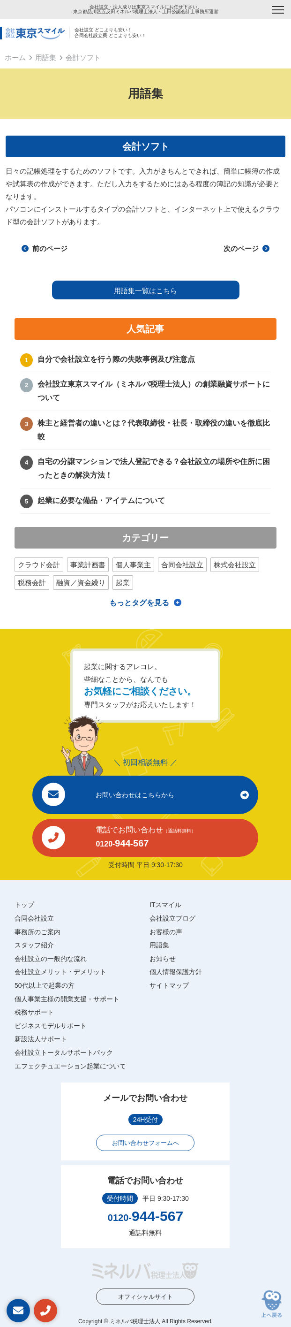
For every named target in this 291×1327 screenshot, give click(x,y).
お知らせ (162, 958)
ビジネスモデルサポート (51, 1026)
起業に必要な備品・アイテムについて (101, 500)
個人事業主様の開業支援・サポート (67, 999)
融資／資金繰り (80, 583)
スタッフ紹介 (34, 945)
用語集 (45, 57)
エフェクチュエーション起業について (70, 1066)
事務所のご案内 (37, 932)
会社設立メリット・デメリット (60, 972)
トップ (24, 904)
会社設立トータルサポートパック (64, 1052)
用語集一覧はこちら (145, 291)
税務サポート (34, 1012)
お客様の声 (165, 932)
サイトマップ (169, 985)
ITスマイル (165, 904)
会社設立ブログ (172, 918)
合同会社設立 (182, 565)
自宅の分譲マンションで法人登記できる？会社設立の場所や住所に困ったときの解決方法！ (153, 468)
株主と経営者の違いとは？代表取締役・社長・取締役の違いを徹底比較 (153, 430)
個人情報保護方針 (175, 972)
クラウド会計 (39, 565)
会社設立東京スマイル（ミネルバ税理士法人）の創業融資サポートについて (153, 391)
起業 (123, 583)
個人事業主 (133, 565)
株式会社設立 (235, 565)
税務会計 (32, 583)
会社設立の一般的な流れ (51, 958)
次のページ (246, 248)
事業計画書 (87, 565)
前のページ (44, 248)
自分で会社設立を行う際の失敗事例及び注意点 (116, 359)
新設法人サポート (41, 1039)
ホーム (15, 57)
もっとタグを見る (139, 603)
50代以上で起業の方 (45, 985)
